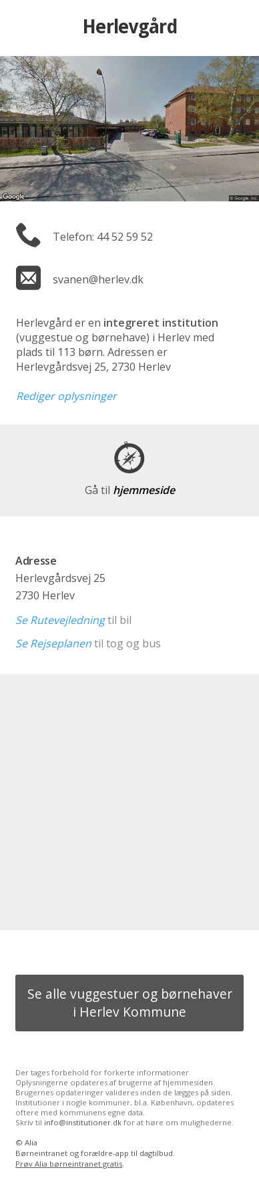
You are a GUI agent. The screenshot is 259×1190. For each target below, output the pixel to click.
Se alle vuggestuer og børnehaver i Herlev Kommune (129, 1003)
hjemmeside (130, 490)
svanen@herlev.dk (98, 279)
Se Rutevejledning (60, 620)
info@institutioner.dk (82, 1122)
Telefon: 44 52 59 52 (103, 236)
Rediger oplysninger (66, 396)
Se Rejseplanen (53, 643)
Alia (31, 1142)
